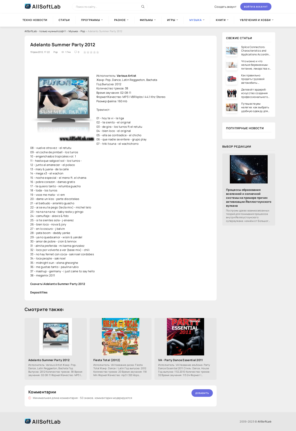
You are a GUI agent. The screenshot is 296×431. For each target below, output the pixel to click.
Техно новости (34, 20)
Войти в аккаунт (256, 6)
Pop (83, 31)
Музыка (73, 31)
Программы (90, 20)
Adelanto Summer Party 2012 (49, 360)
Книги (221, 20)
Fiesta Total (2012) (106, 360)
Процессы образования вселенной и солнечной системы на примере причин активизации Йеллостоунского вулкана (248, 198)
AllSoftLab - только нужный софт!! (45, 31)
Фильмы (146, 20)
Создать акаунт (225, 7)
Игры (171, 20)
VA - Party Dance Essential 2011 (180, 360)
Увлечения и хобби (255, 20)
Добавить (202, 393)
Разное (120, 20)
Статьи (64, 20)
